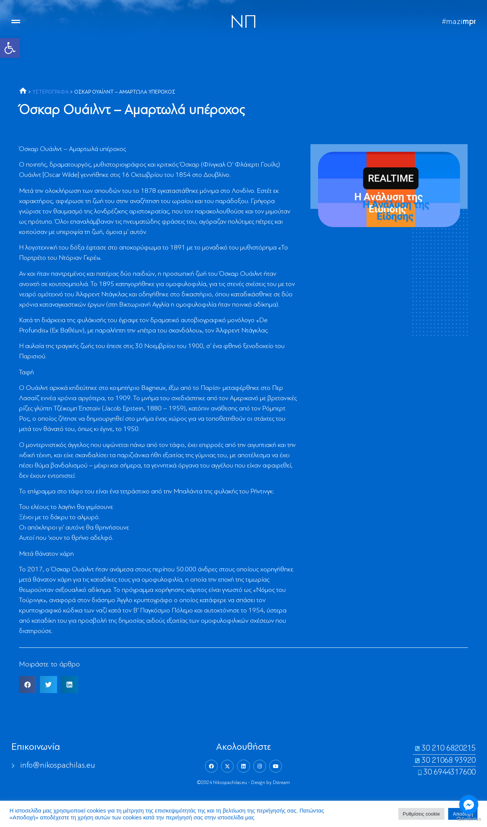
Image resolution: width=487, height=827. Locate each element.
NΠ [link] (243, 23)
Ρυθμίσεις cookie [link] (421, 814)
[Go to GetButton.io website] (469, 819)
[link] (10, 48)
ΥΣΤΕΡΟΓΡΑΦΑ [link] (50, 92)
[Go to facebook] (468, 804)
